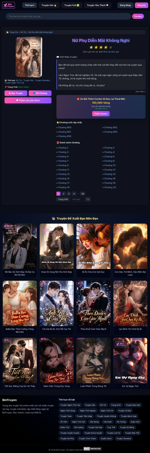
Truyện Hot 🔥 (49, 5)
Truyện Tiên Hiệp (84, 416)
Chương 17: (64, 182)
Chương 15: (64, 178)
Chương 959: (65, 136)
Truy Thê (111, 427)
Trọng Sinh (116, 405)
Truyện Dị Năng (127, 427)
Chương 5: (63, 156)
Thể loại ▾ (29, 5)
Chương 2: (109, 147)
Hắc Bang (94, 422)
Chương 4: (109, 152)
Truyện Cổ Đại (124, 410)
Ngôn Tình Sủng (67, 410)
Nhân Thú (64, 427)
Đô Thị (23, 32)
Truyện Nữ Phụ (67, 438)
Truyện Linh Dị (113, 433)
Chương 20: (110, 187)
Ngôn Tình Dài (78, 422)
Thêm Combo (101, 113)
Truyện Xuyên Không (106, 416)
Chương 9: (63, 165)
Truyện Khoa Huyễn (93, 433)
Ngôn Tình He (107, 410)
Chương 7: (63, 160)
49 (83, 194)
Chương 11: (63, 169)
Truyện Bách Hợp (128, 416)
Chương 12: (110, 169)
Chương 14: (110, 174)
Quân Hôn (135, 422)
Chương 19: (64, 187)
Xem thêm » (140, 91)
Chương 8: (109, 160)
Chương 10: (110, 165)
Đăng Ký (141, 5)
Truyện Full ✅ (71, 5)
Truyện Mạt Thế (132, 433)
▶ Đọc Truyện (16, 93)
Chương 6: (109, 156)
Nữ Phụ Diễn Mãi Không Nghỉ (41, 32)
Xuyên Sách (106, 438)
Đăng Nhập (125, 5)
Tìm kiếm (138, 16)
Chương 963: (65, 127)
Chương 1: (63, 147)
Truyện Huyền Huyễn (69, 433)
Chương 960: (111, 131)
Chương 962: (111, 127)
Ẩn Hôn (63, 422)
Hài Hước (108, 422)
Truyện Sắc (28, 80)
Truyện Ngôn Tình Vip (14, 82)
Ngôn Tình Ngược (88, 410)
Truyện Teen (66, 416)
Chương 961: (64, 131)
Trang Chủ (14, 32)
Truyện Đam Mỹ (133, 405)
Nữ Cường (78, 427)
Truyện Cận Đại (95, 427)
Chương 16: (110, 178)
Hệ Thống (121, 422)
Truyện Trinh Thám (87, 438)
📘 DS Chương (40, 93)
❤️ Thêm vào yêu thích (28, 100)
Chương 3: (63, 152)
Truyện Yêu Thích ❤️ (97, 5)
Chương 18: (110, 182)
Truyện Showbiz (42, 80)
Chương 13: (64, 174)
